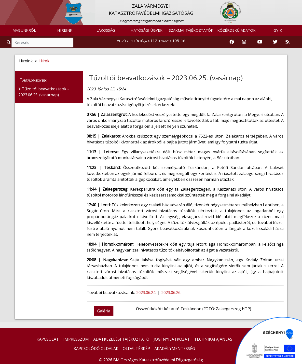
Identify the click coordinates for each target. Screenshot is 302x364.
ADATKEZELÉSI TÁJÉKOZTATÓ (121, 339)
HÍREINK (64, 30)
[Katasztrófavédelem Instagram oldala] (244, 42)
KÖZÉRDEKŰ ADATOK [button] (236, 30)
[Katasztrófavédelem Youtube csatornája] (260, 42)
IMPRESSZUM (76, 339)
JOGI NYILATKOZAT (172, 339)
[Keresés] (42, 42)
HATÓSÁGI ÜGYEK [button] (147, 30)
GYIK (278, 30)
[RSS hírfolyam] (287, 42)
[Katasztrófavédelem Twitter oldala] (275, 42)
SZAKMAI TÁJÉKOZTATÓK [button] (191, 30)
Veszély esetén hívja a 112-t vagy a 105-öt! (151, 40)
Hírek (44, 61)
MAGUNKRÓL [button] (24, 30)
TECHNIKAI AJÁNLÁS (213, 339)
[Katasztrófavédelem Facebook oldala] (231, 42)
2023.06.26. (171, 292)
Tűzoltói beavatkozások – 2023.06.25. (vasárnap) (166, 77)
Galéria (103, 311)
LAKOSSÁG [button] (105, 30)
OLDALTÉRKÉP (136, 348)
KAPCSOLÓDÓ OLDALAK (96, 348)
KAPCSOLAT (48, 339)
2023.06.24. (146, 292)
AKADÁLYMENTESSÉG (174, 348)
